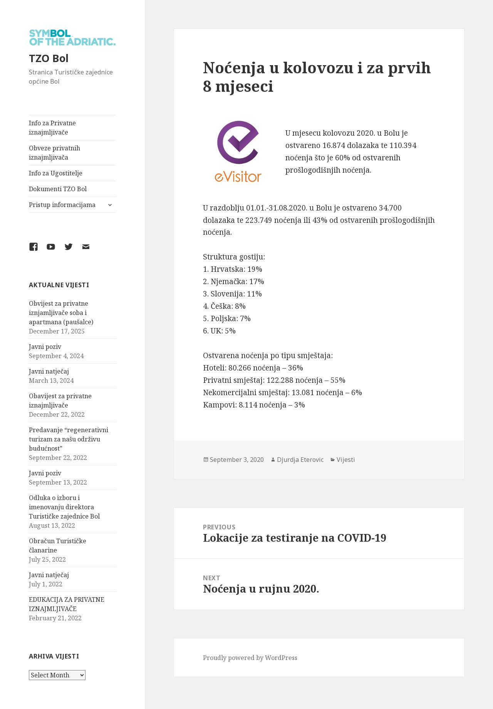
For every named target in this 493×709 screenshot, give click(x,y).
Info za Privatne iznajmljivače (52, 127)
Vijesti (346, 459)
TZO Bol (49, 58)
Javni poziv (45, 346)
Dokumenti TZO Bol (58, 189)
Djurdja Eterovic (300, 459)
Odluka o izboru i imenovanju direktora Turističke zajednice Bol (64, 506)
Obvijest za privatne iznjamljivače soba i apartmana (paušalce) (61, 312)
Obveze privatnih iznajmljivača (54, 153)
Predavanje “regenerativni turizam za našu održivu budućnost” (68, 439)
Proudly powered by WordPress (250, 657)
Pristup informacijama (62, 204)
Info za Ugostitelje (55, 173)
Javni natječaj (49, 371)
